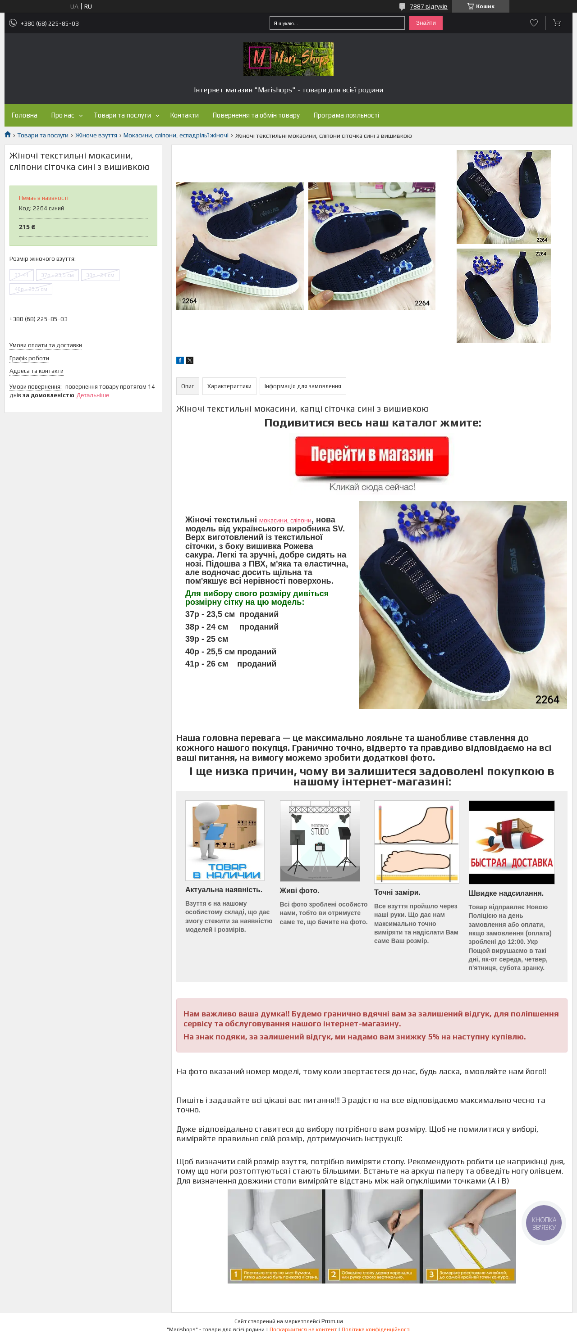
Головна (24, 115)
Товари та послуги (122, 115)
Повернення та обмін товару (256, 115)
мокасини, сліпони (285, 520)
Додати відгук (533, 23)
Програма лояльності (346, 115)
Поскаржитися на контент (303, 1329)
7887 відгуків (429, 6)
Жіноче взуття (96, 135)
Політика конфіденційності (376, 1329)
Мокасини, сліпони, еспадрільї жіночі (176, 135)
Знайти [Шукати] (426, 22)
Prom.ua (332, 1321)
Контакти (184, 115)
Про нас (62, 115)
